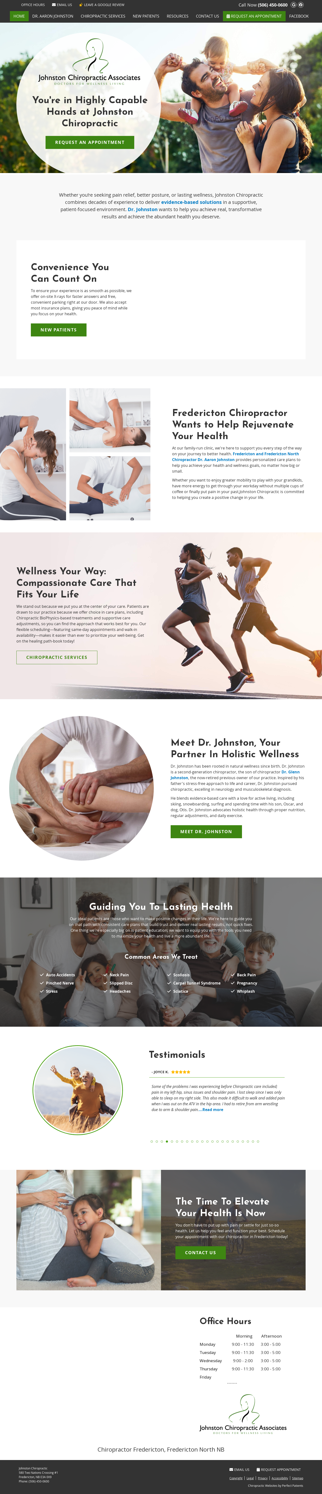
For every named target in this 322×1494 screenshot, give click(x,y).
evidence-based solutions (191, 202)
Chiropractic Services (103, 16)
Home (19, 16)
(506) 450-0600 (273, 5)
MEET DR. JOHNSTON (206, 832)
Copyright (235, 1478)
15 (222, 1141)
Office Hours (33, 4)
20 (248, 1141)
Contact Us (207, 16)
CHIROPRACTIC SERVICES (56, 657)
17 (233, 1141)
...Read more (211, 1109)
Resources (177, 16)
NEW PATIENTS (58, 330)
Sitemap (297, 1478)
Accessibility (280, 1478)
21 (253, 1141)
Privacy (263, 1478)
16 (228, 1141)
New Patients (146, 16)
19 (243, 1141)
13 (212, 1141)
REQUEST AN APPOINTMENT (254, 16)
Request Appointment (279, 1469)
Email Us (62, 4)
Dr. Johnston (143, 209)
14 (217, 1141)
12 (207, 1141)
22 (258, 1141)
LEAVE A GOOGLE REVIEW (101, 4)
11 (202, 1141)
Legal (250, 1478)
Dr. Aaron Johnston (52, 16)
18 (238, 1141)
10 (197, 1141)
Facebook (299, 16)
